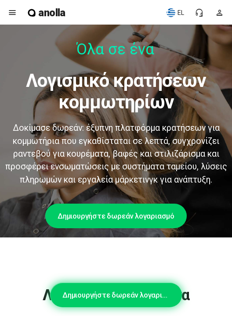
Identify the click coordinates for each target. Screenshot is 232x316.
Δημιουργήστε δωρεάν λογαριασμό (116, 216)
